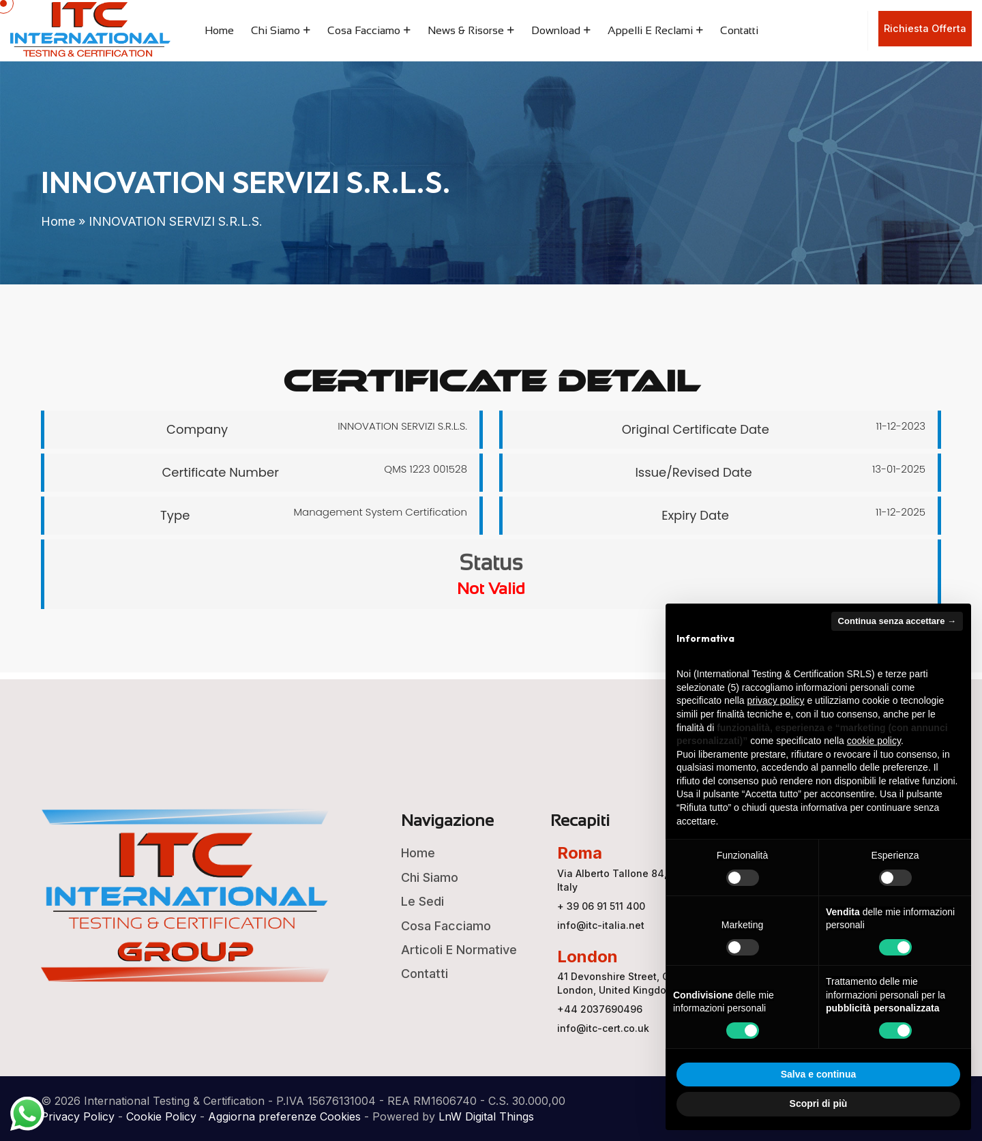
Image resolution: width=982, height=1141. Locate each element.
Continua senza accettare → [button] (897, 621)
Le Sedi (422, 901)
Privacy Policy (78, 1116)
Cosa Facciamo (363, 30)
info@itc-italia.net (600, 925)
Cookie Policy (161, 1116)
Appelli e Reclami (650, 30)
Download (555, 30)
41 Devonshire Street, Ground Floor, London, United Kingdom (641, 983)
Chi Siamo (275, 30)
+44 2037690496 (599, 1009)
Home (219, 30)
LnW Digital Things (486, 1116)
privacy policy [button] (776, 700)
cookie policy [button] (874, 740)
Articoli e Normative (459, 950)
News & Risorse (466, 30)
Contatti (739, 30)
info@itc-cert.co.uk (603, 1028)
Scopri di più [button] (819, 1103)
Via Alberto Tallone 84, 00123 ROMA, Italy (644, 880)
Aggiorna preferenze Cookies (284, 1116)
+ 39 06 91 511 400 (601, 906)
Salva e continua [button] (818, 1074)
